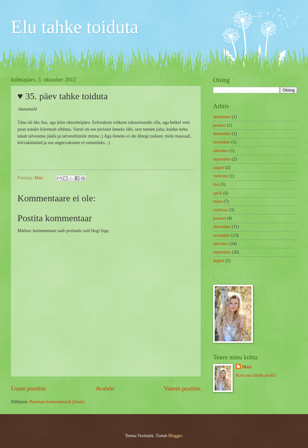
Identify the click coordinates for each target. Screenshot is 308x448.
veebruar (220, 176)
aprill (217, 193)
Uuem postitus (28, 388)
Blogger (175, 435)
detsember (222, 116)
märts (218, 201)
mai (216, 184)
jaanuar (219, 125)
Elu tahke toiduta (74, 26)
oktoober (220, 150)
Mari (246, 367)
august (218, 167)
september (222, 159)
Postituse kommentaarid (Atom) (57, 401)
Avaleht (105, 388)
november (221, 142)
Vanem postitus (182, 388)
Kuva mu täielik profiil (255, 375)
